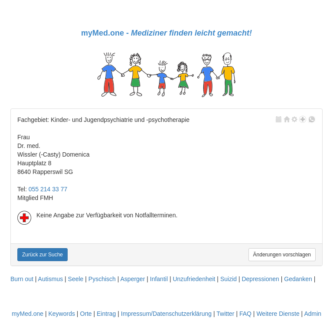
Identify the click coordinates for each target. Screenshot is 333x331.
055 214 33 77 (48, 189)
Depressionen (260, 278)
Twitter (225, 313)
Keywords (61, 313)
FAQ (245, 313)
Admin (312, 313)
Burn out (21, 278)
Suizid (228, 278)
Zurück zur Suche (42, 255)
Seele (76, 278)
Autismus (50, 278)
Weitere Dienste (277, 313)
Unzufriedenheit (194, 278)
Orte (85, 313)
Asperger (133, 278)
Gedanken (298, 278)
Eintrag (106, 313)
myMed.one (27, 313)
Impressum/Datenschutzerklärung (166, 313)
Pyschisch (102, 278)
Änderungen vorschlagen (282, 255)
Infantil (159, 278)
